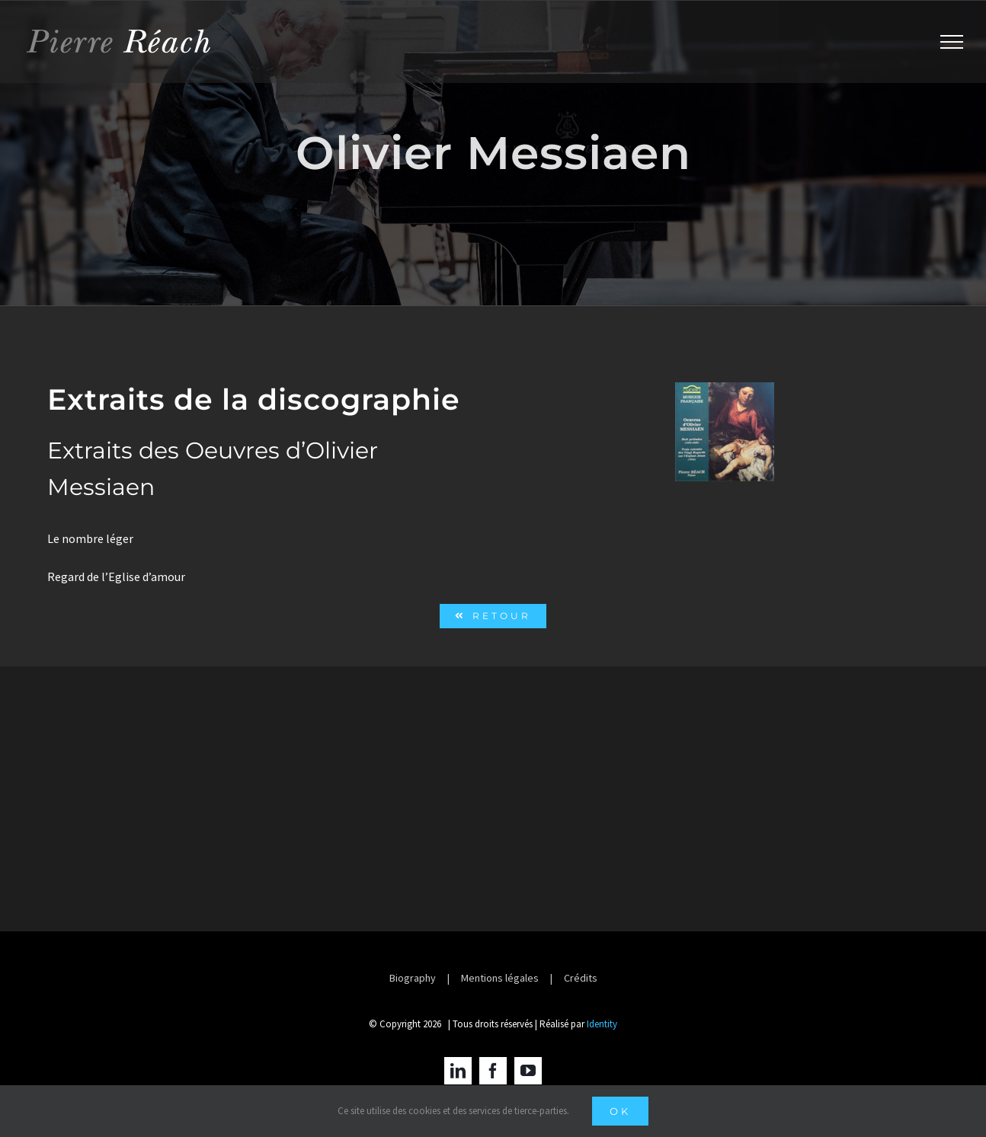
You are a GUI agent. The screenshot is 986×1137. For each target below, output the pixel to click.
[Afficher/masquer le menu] (951, 42)
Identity (602, 1023)
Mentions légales (500, 978)
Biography (412, 978)
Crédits (580, 978)
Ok (620, 1111)
